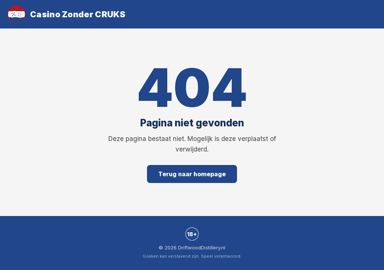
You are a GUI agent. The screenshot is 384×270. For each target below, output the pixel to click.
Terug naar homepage (192, 174)
